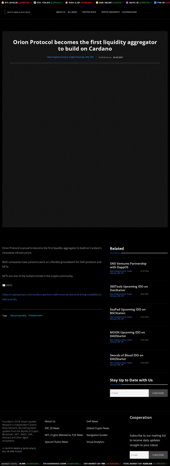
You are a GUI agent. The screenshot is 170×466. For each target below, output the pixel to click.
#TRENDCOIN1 (36, 314)
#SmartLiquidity (18, 314)
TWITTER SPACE (90, 12)
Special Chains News (56, 441)
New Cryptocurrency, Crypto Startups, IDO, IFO (70, 57)
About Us (50, 421)
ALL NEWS (74, 12)
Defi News (92, 421)
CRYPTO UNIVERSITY (110, 12)
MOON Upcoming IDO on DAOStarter (128, 334)
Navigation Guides (97, 434)
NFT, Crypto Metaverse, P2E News (64, 434)
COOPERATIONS (129, 12)
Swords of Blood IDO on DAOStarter (127, 356)
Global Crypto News (98, 427)
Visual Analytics (95, 441)
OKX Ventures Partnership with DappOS (129, 265)
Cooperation (141, 416)
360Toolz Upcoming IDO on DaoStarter (127, 288)
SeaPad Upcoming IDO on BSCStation (128, 311)
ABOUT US (60, 12)
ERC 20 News (52, 427)
